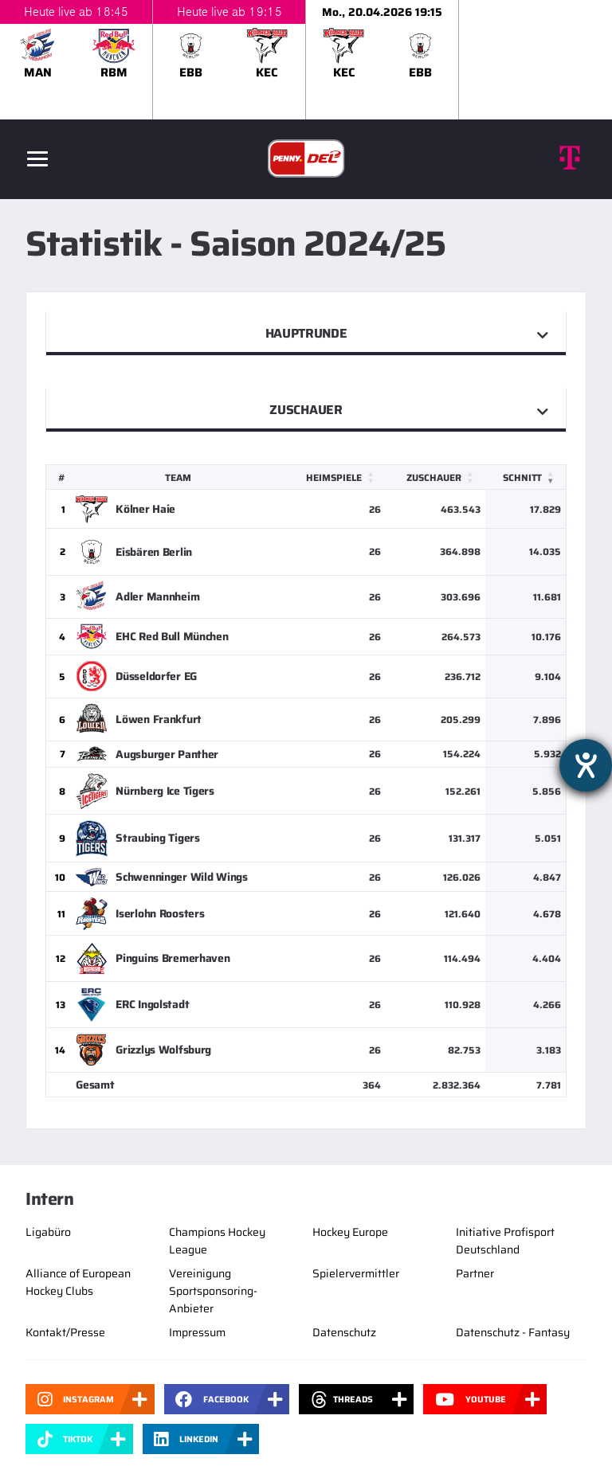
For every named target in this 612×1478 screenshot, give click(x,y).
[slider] (306, 59)
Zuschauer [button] (433, 477)
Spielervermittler (355, 1273)
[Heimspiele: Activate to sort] (336, 477)
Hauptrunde (306, 333)
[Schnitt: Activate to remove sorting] (525, 477)
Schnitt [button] (522, 477)
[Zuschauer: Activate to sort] (435, 477)
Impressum (197, 1332)
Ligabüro (48, 1232)
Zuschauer (305, 410)
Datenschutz (344, 1332)
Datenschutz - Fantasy (513, 1332)
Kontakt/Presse (65, 1332)
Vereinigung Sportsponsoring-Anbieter (213, 1291)
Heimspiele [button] (334, 477)
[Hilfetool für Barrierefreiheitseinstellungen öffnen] (585, 765)
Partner (475, 1273)
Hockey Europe (350, 1232)
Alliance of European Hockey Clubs (78, 1282)
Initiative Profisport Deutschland (505, 1240)
